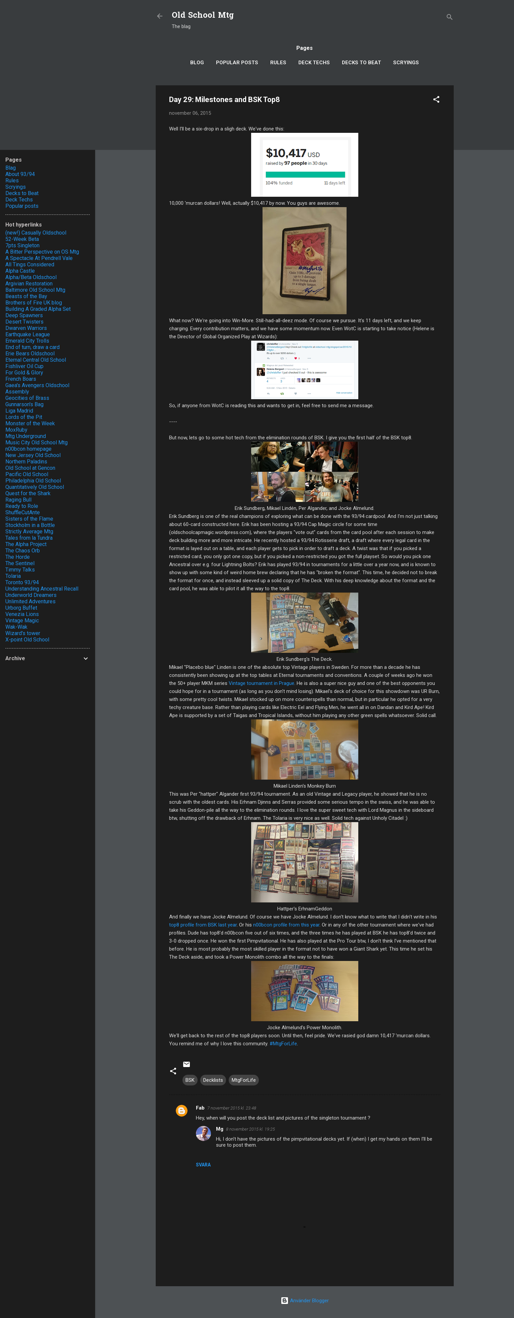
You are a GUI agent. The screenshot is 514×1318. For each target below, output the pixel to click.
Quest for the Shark (28, 493)
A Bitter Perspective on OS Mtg (42, 252)
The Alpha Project (26, 544)
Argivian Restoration (29, 283)
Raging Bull (18, 500)
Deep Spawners (24, 315)
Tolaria (13, 576)
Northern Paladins (26, 461)
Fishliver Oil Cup (24, 366)
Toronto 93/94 (22, 582)
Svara (203, 1164)
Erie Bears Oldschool (30, 353)
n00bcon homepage (28, 449)
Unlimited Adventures (30, 601)
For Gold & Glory (24, 372)
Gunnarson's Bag (24, 404)
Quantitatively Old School (34, 487)
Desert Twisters (24, 322)
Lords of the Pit (23, 417)
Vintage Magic (22, 620)
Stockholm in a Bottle (30, 525)
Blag (10, 168)
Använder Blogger (305, 1301)
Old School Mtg (203, 16)
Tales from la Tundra (29, 538)
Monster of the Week (30, 423)
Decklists (213, 1080)
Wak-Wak (16, 627)
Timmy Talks (20, 569)
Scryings (406, 63)
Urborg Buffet (21, 608)
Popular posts (237, 63)
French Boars (20, 379)
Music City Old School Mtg (36, 442)
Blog (197, 63)
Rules (278, 63)
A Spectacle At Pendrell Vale (39, 258)
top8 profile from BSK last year (203, 925)
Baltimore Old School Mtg (35, 290)
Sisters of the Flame (29, 519)
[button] (436, 100)
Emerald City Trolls (27, 341)
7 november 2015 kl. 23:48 (231, 1108)
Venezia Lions (22, 614)
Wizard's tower (22, 633)
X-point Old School (27, 639)
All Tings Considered (29, 264)
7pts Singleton (22, 245)
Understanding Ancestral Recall (41, 589)
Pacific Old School (26, 474)
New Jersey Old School (33, 455)
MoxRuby (16, 430)
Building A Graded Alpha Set (38, 309)
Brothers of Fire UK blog (33, 302)
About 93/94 (20, 174)
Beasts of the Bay (26, 296)
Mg (219, 1129)
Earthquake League (27, 334)
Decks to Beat (361, 63)
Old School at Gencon (30, 468)
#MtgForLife (283, 1044)
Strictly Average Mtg (29, 531)
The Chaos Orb (22, 550)
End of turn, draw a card (32, 347)
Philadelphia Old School (33, 480)
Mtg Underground (25, 436)
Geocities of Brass (27, 398)
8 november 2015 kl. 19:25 (250, 1129)
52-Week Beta (22, 239)
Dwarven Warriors (26, 328)
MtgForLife (244, 1080)
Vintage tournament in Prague (261, 683)
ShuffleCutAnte (22, 512)
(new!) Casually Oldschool (35, 233)
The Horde (17, 557)
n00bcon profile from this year (286, 925)
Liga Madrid (19, 411)
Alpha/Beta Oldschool (31, 277)
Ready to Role (21, 506)
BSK (190, 1080)
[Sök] (450, 18)
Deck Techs (314, 63)
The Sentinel (19, 563)
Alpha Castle (20, 271)
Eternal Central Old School (35, 360)
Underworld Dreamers (31, 595)
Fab (200, 1108)
